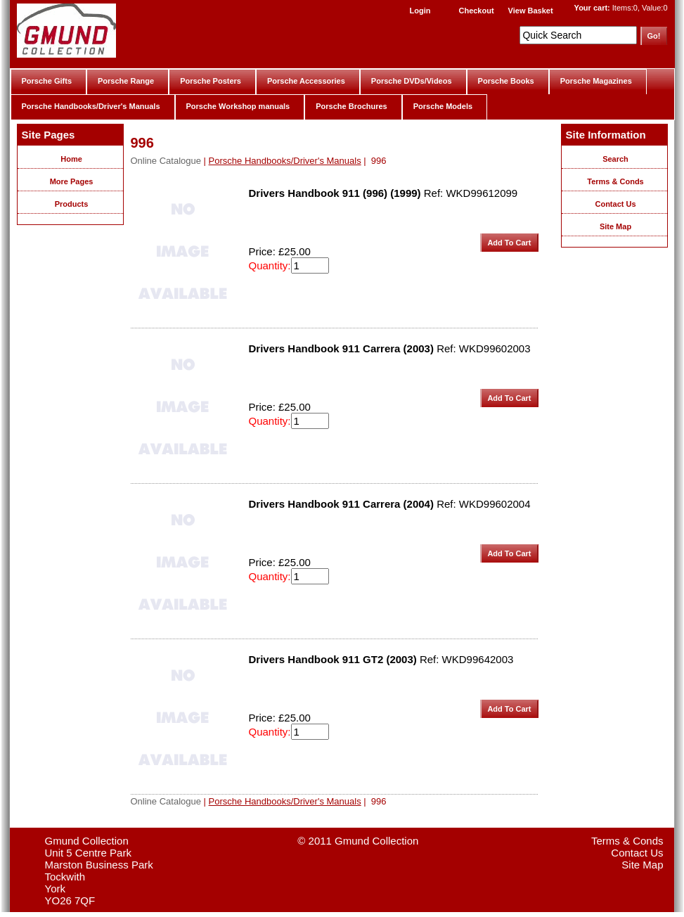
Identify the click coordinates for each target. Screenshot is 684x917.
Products (72, 204)
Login (420, 10)
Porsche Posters (210, 81)
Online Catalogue (166, 160)
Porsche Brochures (351, 106)
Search (615, 159)
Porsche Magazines (596, 81)
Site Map (615, 226)
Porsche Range (126, 81)
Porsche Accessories (306, 81)
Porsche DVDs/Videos (411, 81)
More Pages (71, 181)
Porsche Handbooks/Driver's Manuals (91, 106)
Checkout (475, 10)
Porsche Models (442, 106)
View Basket (530, 10)
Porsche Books (506, 81)
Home (71, 159)
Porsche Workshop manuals (238, 106)
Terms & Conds (615, 181)
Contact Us (615, 204)
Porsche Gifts (47, 81)
